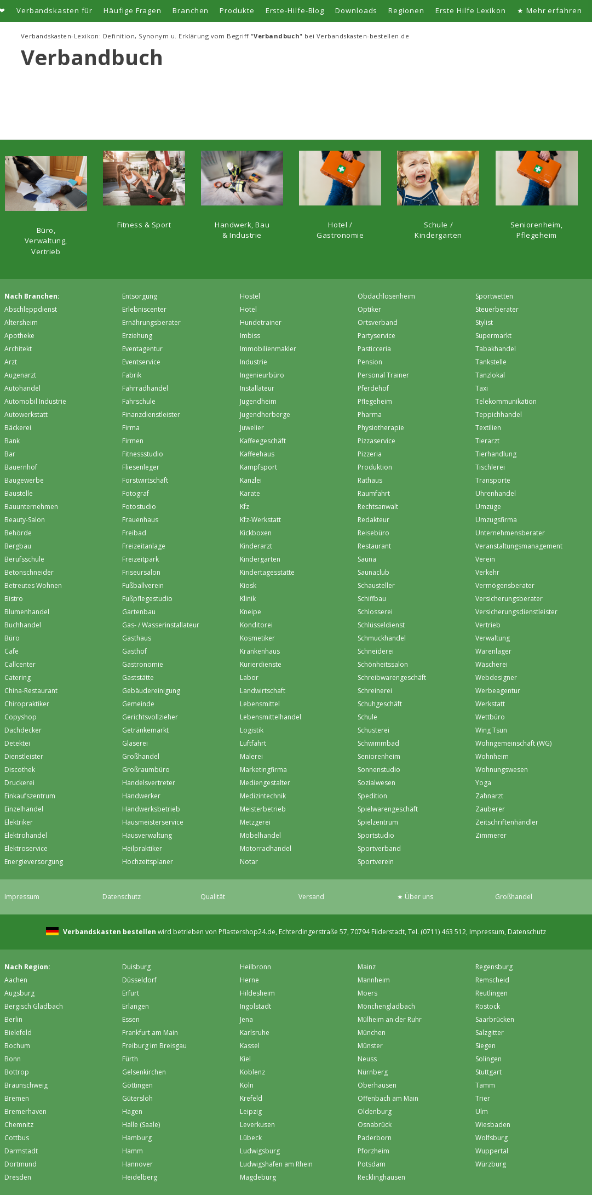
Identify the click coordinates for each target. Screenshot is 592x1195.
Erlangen (135, 1006)
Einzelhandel (23, 809)
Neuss (367, 1059)
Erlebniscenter (144, 309)
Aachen (15, 980)
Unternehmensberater (510, 533)
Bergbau (17, 546)
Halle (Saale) (141, 1124)
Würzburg (490, 1164)
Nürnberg (373, 1072)
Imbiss (250, 335)
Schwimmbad (378, 743)
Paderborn (375, 1137)
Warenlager (493, 651)
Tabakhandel (495, 348)
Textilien (488, 427)
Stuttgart (488, 1072)
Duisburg (136, 966)
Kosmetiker (257, 638)
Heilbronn (255, 966)
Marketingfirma (263, 769)
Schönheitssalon (383, 664)
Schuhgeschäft (380, 703)
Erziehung (137, 335)
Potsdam (372, 1164)
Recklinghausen (381, 1177)
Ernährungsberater (151, 322)
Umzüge (488, 506)
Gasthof (134, 651)
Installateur (257, 388)
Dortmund (20, 1164)
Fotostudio (139, 506)
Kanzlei (251, 480)
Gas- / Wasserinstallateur (160, 625)
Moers (367, 993)
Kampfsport (258, 467)
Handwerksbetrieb (151, 809)
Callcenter (20, 664)
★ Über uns (415, 896)
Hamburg (137, 1137)
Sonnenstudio (379, 769)
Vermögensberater (504, 585)
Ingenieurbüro (262, 375)
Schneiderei (376, 651)
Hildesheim (257, 993)
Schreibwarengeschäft (392, 677)
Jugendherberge (265, 414)
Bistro (13, 598)
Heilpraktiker (142, 848)
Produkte (237, 10)
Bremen (16, 1098)
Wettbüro (490, 717)
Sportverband (379, 848)
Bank (12, 440)
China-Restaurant (31, 690)
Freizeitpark (140, 559)
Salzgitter (489, 1032)
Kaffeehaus (257, 454)
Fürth (130, 1059)
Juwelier (252, 427)
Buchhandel (22, 625)
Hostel (250, 296)
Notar (249, 861)
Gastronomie (142, 664)
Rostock (487, 1006)
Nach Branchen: (32, 296)
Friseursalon (141, 572)
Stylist (484, 322)
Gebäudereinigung (151, 690)
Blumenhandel (26, 611)
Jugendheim (258, 401)
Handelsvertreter (148, 782)
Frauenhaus (140, 519)
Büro (12, 638)
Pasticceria (374, 348)
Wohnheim (492, 756)
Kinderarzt (256, 546)
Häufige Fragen (133, 10)
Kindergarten (260, 559)
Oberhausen (377, 1085)
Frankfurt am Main (150, 1032)
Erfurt (130, 993)
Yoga (483, 782)
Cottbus (16, 1137)
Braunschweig (26, 1085)
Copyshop (20, 717)
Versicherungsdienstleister (516, 611)
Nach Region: (27, 966)
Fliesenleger (140, 467)
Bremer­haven (25, 1111)
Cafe (11, 651)
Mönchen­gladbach (386, 1006)
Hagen (132, 1111)
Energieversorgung (33, 861)
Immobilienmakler (268, 348)
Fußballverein (143, 585)
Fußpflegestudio (147, 598)
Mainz (367, 966)
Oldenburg (375, 1111)
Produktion (375, 467)
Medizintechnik (263, 796)
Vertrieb (488, 625)
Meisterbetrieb (263, 809)
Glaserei (135, 743)
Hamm (132, 1151)
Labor (249, 677)
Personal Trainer (383, 375)
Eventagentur (142, 348)
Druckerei (19, 782)
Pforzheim (373, 1151)
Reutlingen (491, 993)
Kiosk (248, 585)
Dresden (17, 1177)
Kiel (245, 1059)
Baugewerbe (24, 480)
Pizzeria (370, 454)
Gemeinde (138, 703)
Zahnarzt (489, 796)
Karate (250, 493)
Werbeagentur (497, 690)
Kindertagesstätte (267, 572)
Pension (370, 362)
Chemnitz (18, 1124)
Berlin (13, 1019)
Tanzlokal (490, 375)
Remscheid (492, 980)
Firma (131, 427)
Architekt (18, 348)
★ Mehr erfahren (549, 10)
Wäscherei (491, 664)
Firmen (132, 440)
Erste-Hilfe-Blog (295, 10)
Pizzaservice (376, 440)
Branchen (191, 10)
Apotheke (19, 335)
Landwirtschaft (262, 690)
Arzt (10, 362)
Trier (482, 1098)
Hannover (137, 1164)
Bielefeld (18, 1032)
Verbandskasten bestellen (108, 931)
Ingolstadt (255, 1006)
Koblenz (252, 1072)
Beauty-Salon (24, 519)
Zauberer (490, 809)
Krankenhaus (260, 651)
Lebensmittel (260, 703)
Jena (246, 1019)
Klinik (248, 598)
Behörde (18, 533)
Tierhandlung (495, 454)
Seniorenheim (379, 756)
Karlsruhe (254, 1032)
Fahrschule (139, 401)
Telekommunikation (506, 401)
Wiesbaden (492, 1124)
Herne (249, 980)
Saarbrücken (494, 1019)
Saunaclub (373, 572)
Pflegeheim (375, 401)
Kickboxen (256, 533)
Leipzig (251, 1111)
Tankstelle (491, 362)
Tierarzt (487, 440)
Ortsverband (378, 322)
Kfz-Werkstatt (260, 519)
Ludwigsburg (260, 1151)
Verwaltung (492, 638)
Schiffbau (372, 598)
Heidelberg (139, 1177)
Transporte (492, 480)
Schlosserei (375, 611)
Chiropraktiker (26, 703)
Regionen (406, 10)
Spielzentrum (378, 822)
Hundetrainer (260, 322)
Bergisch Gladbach (33, 1006)
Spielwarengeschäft (388, 809)
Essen (131, 1019)
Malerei (251, 756)
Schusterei (373, 730)
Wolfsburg (491, 1137)
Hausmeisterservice (152, 822)
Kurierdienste (260, 664)
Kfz (244, 506)
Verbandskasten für (54, 10)
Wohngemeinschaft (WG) (513, 743)
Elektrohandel (25, 835)
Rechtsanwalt (378, 506)
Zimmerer (491, 835)
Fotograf (135, 493)
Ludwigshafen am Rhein (276, 1164)
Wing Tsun (491, 730)
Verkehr (487, 572)
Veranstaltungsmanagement (518, 546)
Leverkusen (257, 1124)
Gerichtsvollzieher (150, 717)
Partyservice (376, 335)
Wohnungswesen (501, 769)
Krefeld (251, 1098)
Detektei (17, 743)
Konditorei (256, 625)
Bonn (12, 1059)
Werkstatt (490, 703)
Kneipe (250, 611)
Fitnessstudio (142, 454)
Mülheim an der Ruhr (390, 1019)
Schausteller (376, 585)
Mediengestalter (265, 782)
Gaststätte (138, 677)
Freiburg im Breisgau (154, 1045)
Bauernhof (20, 467)
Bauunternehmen (31, 506)
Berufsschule (24, 559)
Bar (9, 454)
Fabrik (131, 375)
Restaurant (374, 546)
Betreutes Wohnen (33, 585)
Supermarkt (493, 335)
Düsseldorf (139, 980)
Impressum (21, 896)
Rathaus (370, 480)
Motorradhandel (265, 848)
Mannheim (374, 980)
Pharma (370, 414)
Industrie (253, 362)
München (372, 1032)
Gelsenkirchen (144, 1072)
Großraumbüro (146, 769)
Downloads (356, 10)
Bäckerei (17, 427)
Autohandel (22, 388)
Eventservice (141, 362)
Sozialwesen (376, 782)
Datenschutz (121, 896)
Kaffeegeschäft (263, 440)
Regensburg (494, 966)
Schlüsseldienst (381, 625)
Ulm (481, 1111)
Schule (367, 717)
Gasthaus (136, 638)
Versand (311, 896)
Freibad (134, 533)
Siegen (485, 1045)
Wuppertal (491, 1151)
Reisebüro (373, 533)
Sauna (367, 559)
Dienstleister (23, 756)
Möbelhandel (260, 835)
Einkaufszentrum (29, 796)
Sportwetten (494, 296)
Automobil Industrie (35, 401)
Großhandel (140, 756)
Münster (370, 1045)
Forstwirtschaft (145, 480)
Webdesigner (496, 677)
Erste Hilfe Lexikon (470, 10)
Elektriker (18, 822)
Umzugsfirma (496, 519)
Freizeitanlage (143, 546)
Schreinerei (375, 690)
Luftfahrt (253, 743)
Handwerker (141, 796)
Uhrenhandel (495, 493)
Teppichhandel (498, 414)
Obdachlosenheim (386, 296)
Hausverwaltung (147, 835)
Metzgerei (255, 822)
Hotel (248, 309)
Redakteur (373, 519)
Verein (485, 559)
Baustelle (18, 493)
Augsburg (19, 993)
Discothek (19, 769)
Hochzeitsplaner (147, 861)
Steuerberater (497, 309)
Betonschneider (29, 572)
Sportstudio (376, 835)
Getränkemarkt (145, 730)
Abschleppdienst (30, 309)
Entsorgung (139, 296)
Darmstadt (21, 1151)
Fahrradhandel (145, 388)
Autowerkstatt (26, 414)
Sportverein (376, 861)
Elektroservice (26, 848)
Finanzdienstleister (151, 414)
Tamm (485, 1085)
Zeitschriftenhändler (506, 822)
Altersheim (21, 322)
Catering (17, 677)
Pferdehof (373, 388)
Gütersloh (137, 1098)
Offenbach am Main (388, 1098)
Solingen (488, 1059)
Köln (247, 1085)
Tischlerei (490, 467)
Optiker (369, 309)
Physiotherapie (381, 427)
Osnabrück (375, 1124)
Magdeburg (258, 1177)
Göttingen (137, 1085)
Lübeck (251, 1137)
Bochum (17, 1045)
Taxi (481, 388)
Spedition (372, 796)
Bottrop (16, 1072)
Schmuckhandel (382, 638)
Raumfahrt (374, 493)
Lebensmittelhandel (270, 717)
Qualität (212, 896)
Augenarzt (20, 375)
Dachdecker (23, 730)
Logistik (251, 730)
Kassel (250, 1045)
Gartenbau (139, 611)
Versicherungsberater (509, 598)
